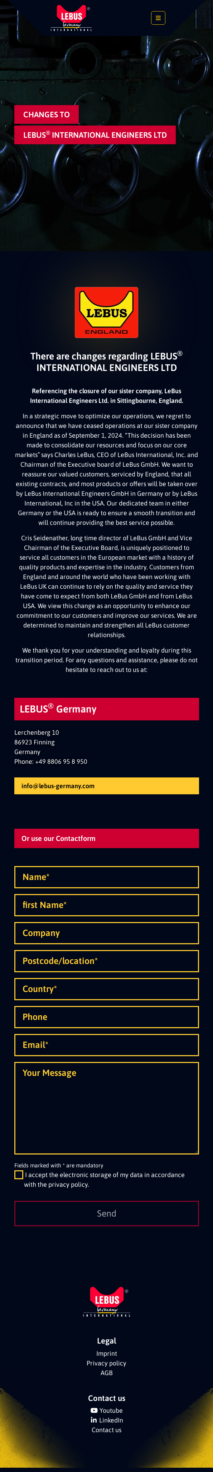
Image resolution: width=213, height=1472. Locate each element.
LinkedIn (111, 1435)
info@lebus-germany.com (58, 786)
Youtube (111, 1426)
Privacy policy (106, 1378)
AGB (107, 1388)
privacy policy (68, 1199)
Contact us (106, 1445)
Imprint (106, 1368)
